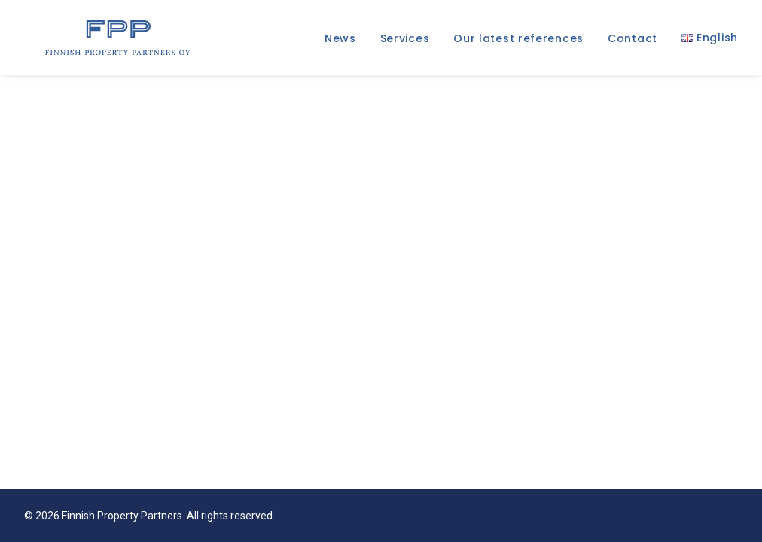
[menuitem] (346, 41)
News (340, 41)
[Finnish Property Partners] (109, 40)
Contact (632, 41)
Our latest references (518, 41)
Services (405, 41)
